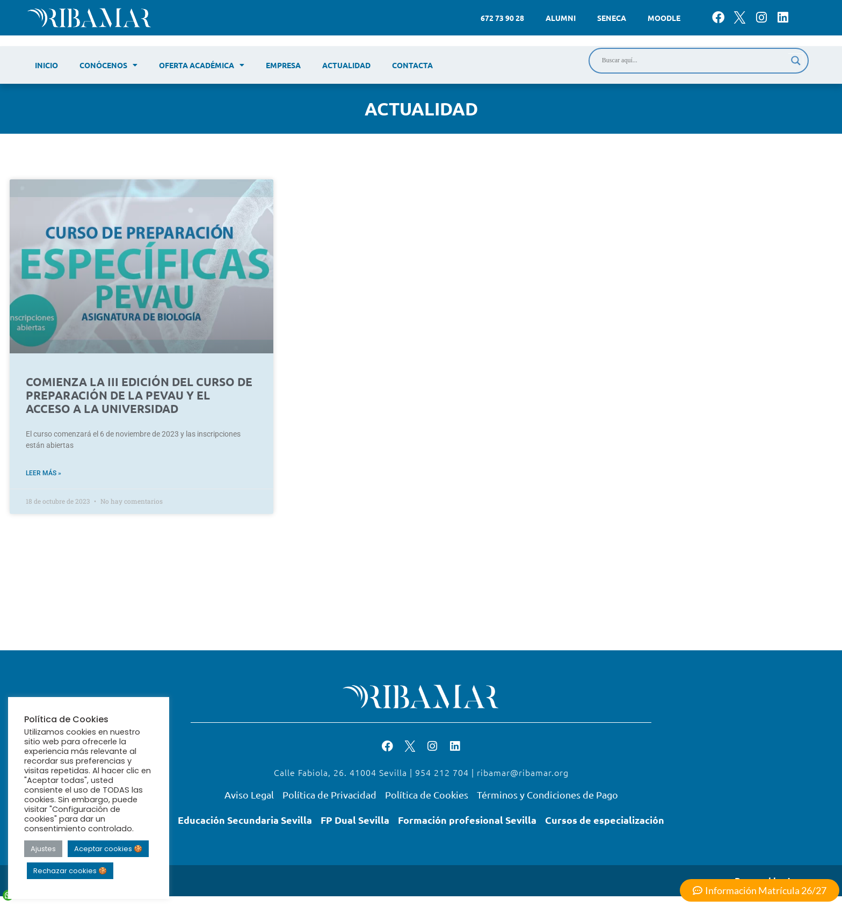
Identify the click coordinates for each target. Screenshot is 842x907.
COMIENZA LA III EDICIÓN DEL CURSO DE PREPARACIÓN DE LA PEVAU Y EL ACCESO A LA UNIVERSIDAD (139, 395)
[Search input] (694, 60)
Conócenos (108, 65)
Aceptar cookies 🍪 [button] (108, 849)
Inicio (46, 65)
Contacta (412, 65)
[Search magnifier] (795, 60)
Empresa (283, 65)
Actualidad (346, 65)
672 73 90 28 (502, 18)
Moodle (664, 18)
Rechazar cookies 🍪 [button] (70, 871)
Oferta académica (201, 65)
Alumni (561, 18)
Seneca (611, 18)
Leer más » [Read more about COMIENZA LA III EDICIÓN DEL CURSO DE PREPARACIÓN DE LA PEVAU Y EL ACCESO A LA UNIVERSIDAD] (43, 473)
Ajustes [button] (43, 849)
